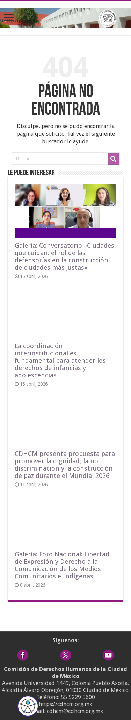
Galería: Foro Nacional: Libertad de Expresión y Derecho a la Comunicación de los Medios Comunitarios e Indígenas (62, 565)
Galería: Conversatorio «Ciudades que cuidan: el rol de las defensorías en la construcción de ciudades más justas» (64, 256)
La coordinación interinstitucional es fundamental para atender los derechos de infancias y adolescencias (60, 360)
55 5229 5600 (78, 697)
